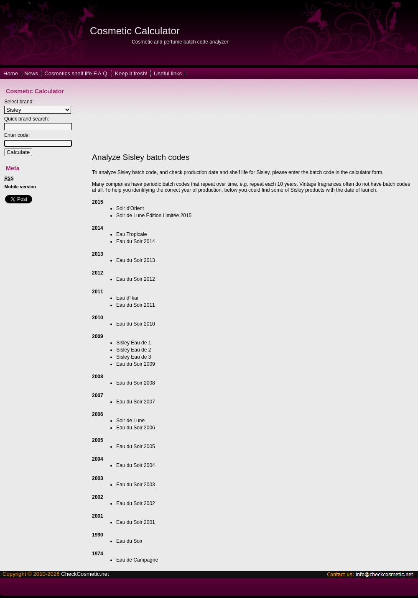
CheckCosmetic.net (85, 574)
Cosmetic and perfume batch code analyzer (180, 42)
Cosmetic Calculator (135, 30)
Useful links (168, 73)
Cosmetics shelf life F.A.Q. (76, 73)
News (31, 73)
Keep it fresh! (131, 73)
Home (10, 73)
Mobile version (20, 186)
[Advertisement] (125, 116)
